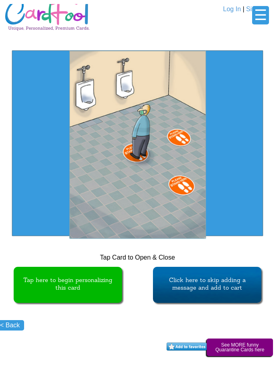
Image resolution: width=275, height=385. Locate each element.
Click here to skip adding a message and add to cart (207, 284)
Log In (232, 9)
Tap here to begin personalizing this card (67, 284)
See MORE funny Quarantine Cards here (239, 347)
